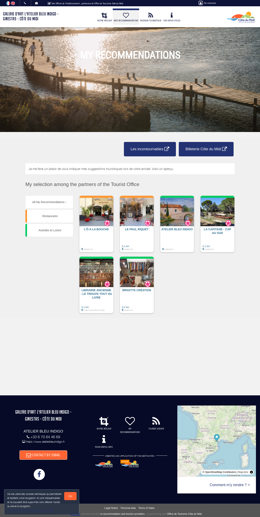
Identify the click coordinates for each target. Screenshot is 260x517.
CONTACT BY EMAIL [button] (43, 455)
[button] (96, 226)
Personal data (128, 508)
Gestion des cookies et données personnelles (30, 510)
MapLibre (243, 472)
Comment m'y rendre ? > (230, 485)
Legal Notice (111, 508)
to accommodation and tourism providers (123, 514)
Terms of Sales (147, 508)
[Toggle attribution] (251, 472)
